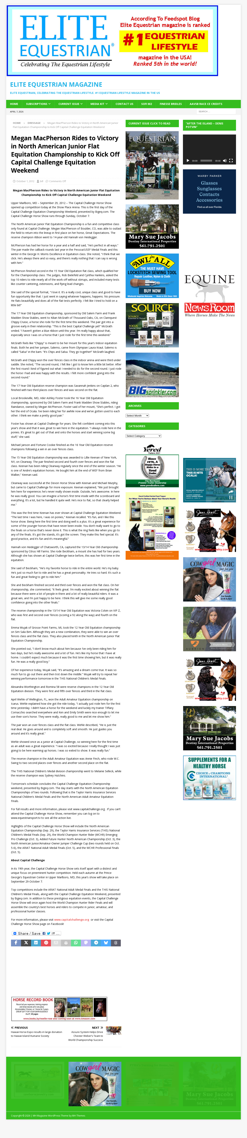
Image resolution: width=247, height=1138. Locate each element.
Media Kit (97, 104)
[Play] (188, 161)
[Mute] (225, 161)
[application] (209, 150)
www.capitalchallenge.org (71, 919)
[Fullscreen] (231, 161)
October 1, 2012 (25, 181)
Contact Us (124, 104)
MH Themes (78, 1115)
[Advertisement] (155, 589)
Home (14, 104)
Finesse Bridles (171, 104)
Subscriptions (36, 104)
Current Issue (68, 104)
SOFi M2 (146, 104)
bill (41, 181)
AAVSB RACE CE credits (206, 104)
